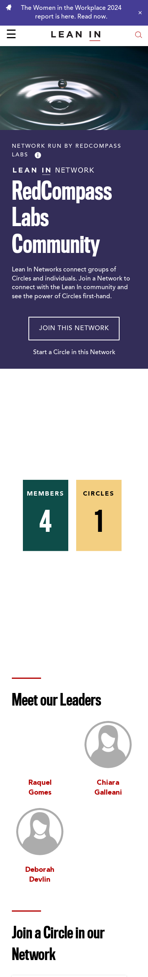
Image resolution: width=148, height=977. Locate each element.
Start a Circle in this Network (74, 352)
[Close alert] (138, 12)
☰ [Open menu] (11, 35)
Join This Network (74, 328)
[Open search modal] (138, 35)
